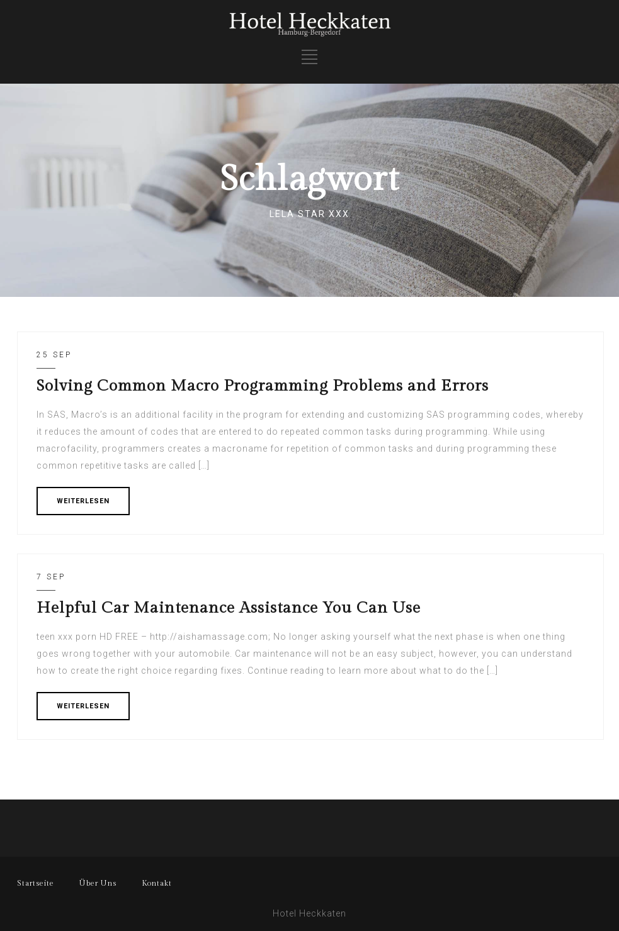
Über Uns (97, 883)
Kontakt (157, 883)
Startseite (35, 883)
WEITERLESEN (83, 501)
